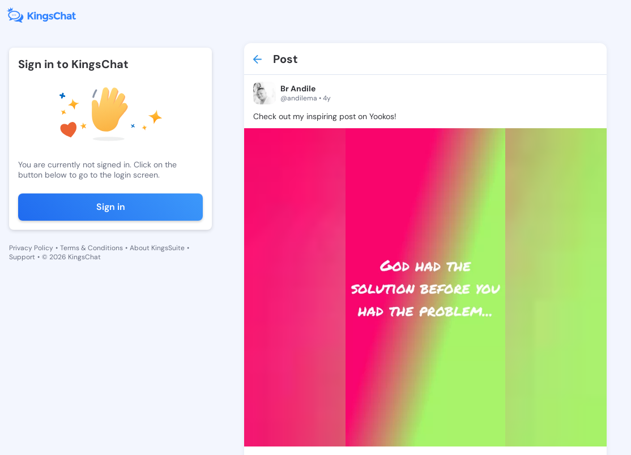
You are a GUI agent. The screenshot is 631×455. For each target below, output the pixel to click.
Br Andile (298, 88)
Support (22, 257)
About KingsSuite (157, 247)
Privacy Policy (31, 247)
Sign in (110, 207)
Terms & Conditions (91, 247)
